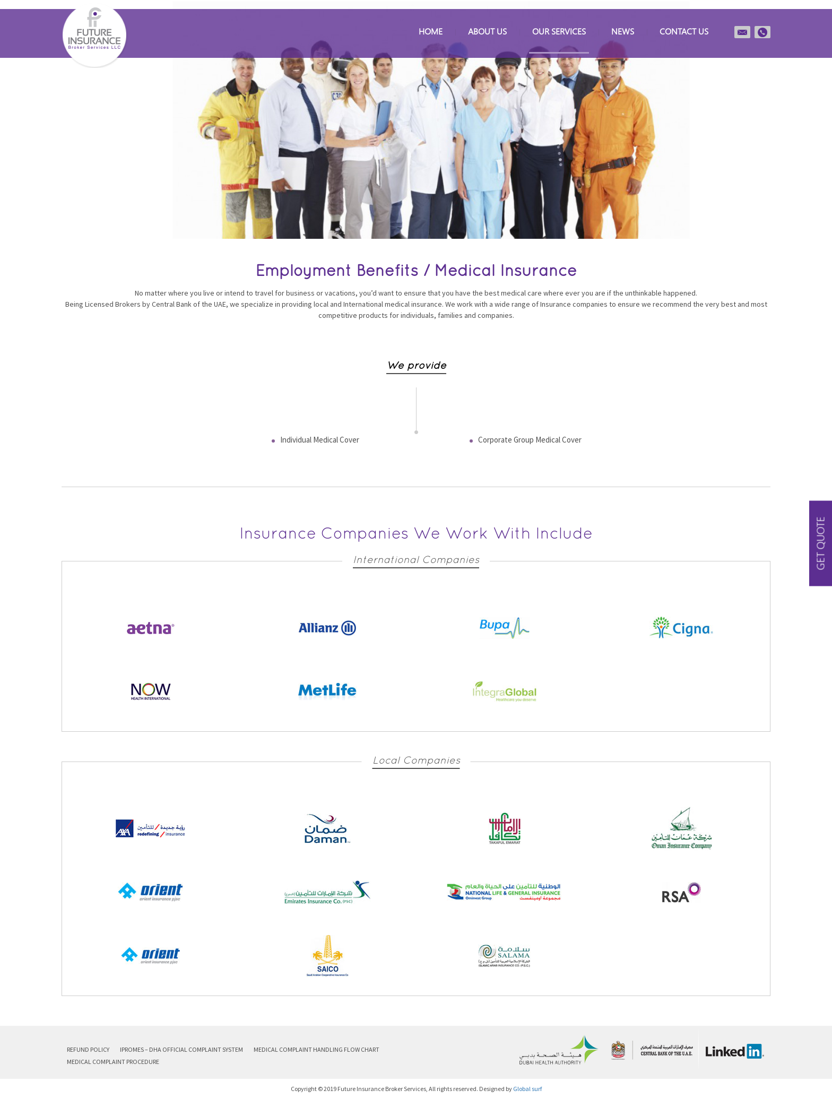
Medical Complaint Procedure (113, 1062)
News (622, 31)
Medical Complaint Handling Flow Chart (316, 1049)
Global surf (527, 1089)
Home (431, 31)
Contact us (684, 31)
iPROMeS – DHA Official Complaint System (181, 1049)
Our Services (559, 31)
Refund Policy (88, 1049)
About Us (487, 31)
